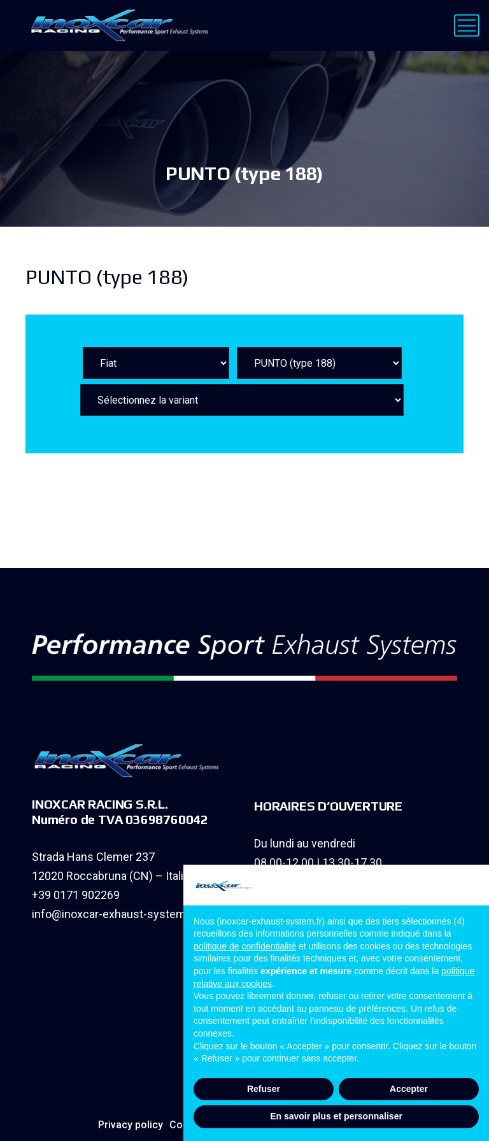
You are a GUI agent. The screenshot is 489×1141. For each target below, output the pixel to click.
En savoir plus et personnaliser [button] (336, 1116)
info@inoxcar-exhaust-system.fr (114, 914)
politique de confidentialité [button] (245, 946)
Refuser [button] (263, 1089)
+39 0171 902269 (76, 895)
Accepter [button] (409, 1089)
